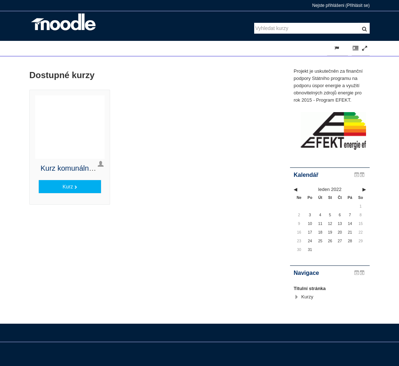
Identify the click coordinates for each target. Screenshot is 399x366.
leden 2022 (329, 189)
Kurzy (307, 296)
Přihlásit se (357, 5)
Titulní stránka (310, 288)
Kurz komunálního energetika (88, 168)
